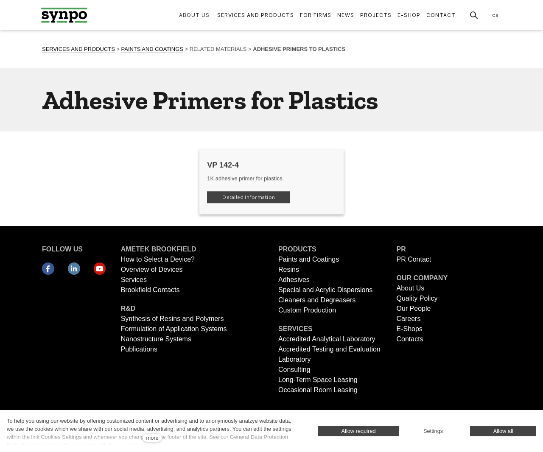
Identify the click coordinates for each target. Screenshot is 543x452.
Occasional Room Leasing (318, 389)
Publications (139, 349)
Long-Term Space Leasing (318, 379)
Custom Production (307, 310)
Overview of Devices (152, 269)
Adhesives (294, 279)
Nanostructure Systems (156, 339)
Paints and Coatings (308, 259)
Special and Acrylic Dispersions (325, 289)
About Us (410, 288)
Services (134, 279)
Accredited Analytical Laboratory (327, 339)
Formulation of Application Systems (174, 328)
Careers (408, 318)
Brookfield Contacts (150, 289)
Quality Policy (416, 298)
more (152, 438)
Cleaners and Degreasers (316, 300)
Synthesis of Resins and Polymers (172, 318)
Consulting (294, 369)
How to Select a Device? (158, 259)
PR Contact (413, 259)
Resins (288, 269)
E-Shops (409, 328)
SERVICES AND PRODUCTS (78, 50)
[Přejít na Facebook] (48, 269)
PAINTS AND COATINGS (152, 50)
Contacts (409, 339)
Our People (413, 308)
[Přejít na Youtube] (100, 269)
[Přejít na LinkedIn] (74, 269)
